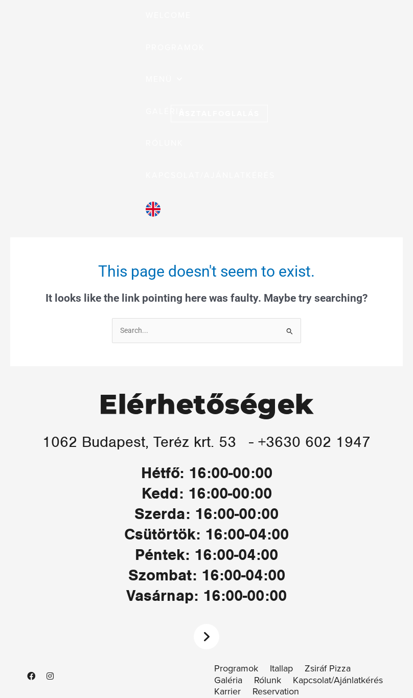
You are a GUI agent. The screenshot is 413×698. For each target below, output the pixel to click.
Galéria (228, 680)
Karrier (227, 691)
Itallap (281, 668)
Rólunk (267, 680)
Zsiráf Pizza (328, 668)
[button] (165, 79)
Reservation (276, 691)
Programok (236, 668)
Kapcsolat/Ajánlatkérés (338, 680)
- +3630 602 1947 (311, 441)
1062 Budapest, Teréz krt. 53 (139, 441)
